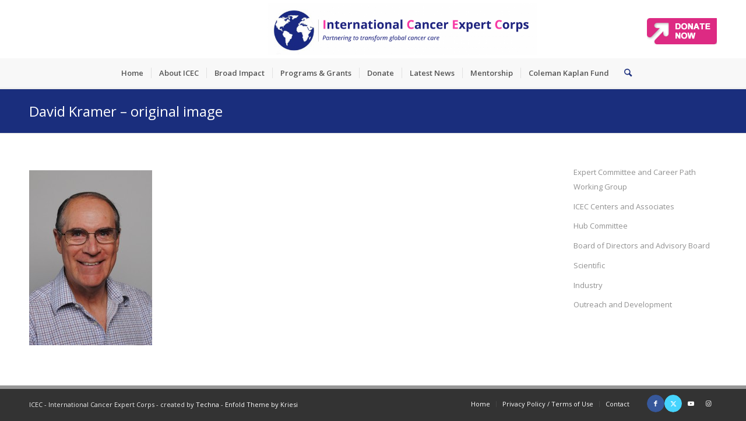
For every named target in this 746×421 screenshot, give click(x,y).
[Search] (624, 72)
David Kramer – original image (126, 111)
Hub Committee (600, 225)
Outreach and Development (622, 304)
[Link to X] (673, 403)
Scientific (589, 265)
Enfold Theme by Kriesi (261, 404)
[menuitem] (132, 72)
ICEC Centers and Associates (623, 206)
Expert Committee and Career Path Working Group (634, 179)
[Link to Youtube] (690, 403)
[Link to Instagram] (708, 403)
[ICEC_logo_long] (402, 29)
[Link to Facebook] (655, 403)
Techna (207, 404)
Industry (588, 285)
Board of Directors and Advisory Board (641, 245)
